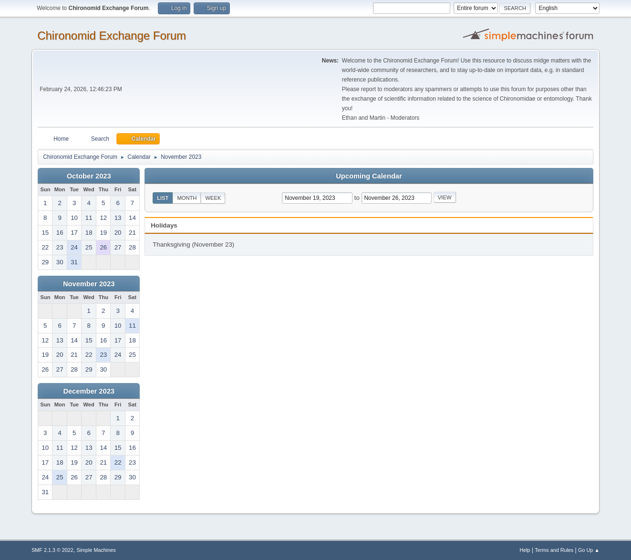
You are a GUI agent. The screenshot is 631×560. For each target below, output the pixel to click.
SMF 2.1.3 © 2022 (52, 550)
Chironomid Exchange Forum (111, 35)
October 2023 (89, 176)
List (162, 198)
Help (524, 550)
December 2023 (88, 391)
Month (187, 198)
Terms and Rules (554, 550)
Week (213, 198)
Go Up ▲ (589, 550)
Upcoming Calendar (369, 176)
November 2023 (88, 284)
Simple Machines (95, 550)
